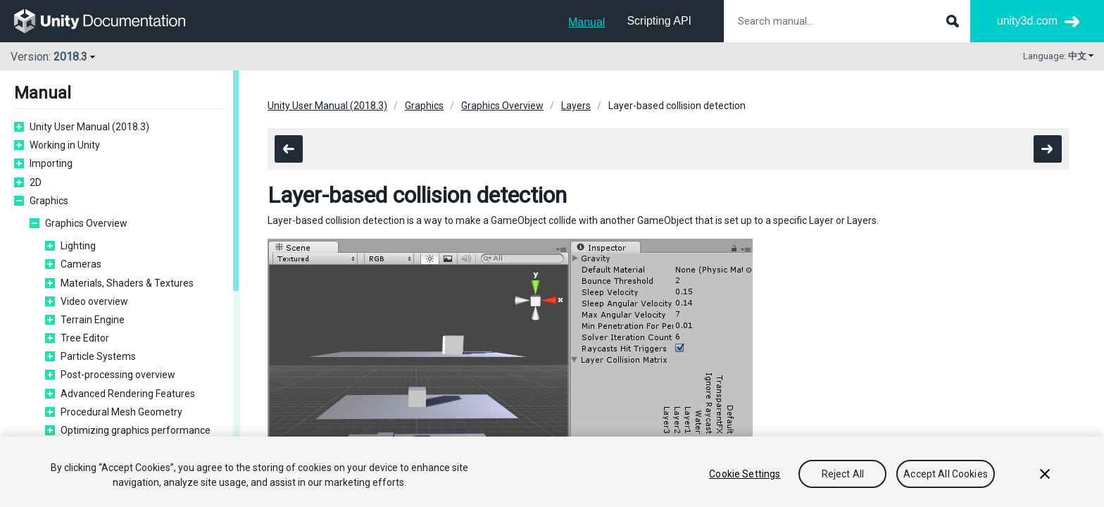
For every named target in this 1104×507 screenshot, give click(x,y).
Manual (586, 22)
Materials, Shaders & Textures (127, 283)
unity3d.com (1027, 21)
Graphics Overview (86, 223)
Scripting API (659, 21)
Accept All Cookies (945, 474)
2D (36, 182)
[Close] (1044, 473)
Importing (51, 163)
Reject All (843, 474)
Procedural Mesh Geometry (121, 412)
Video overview (94, 301)
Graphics (49, 200)
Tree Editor (85, 338)
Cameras (81, 264)
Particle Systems (98, 356)
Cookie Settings (744, 474)
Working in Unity (65, 145)
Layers (576, 105)
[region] (552, 472)
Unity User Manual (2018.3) (89, 126)
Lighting (78, 245)
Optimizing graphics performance (136, 430)
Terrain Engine (93, 319)
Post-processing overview (118, 374)
